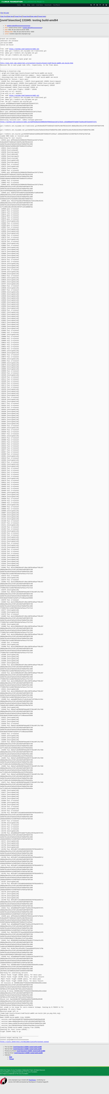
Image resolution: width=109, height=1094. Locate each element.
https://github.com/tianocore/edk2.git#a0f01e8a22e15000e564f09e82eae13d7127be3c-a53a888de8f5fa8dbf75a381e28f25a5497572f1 (48, 122)
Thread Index (42, 16)
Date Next (10, 16)
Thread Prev (17, 16)
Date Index (33, 16)
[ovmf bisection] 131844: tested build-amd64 (27, 1047)
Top (2, 13)
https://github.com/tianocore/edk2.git (24, 49)
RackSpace (32, 1080)
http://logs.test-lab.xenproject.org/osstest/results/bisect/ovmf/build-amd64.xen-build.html (36, 63)
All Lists (6, 13)
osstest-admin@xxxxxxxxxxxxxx (32, 27)
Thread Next (26, 16)
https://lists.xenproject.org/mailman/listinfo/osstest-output (24, 1042)
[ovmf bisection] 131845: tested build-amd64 (27, 1049)
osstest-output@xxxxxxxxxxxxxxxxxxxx (18, 25)
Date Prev (4, 16)
